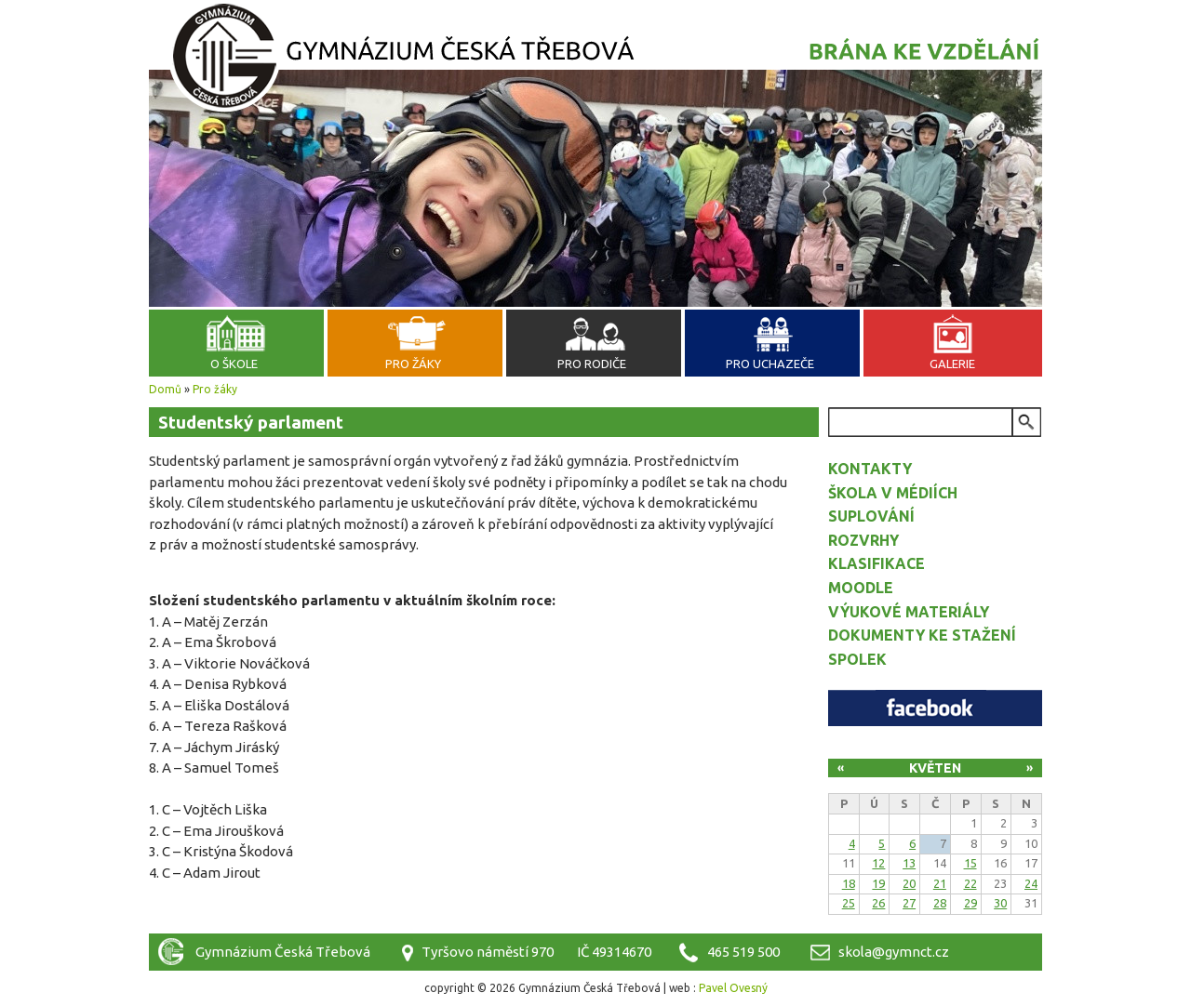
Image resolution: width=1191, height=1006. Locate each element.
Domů (165, 389)
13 (909, 862)
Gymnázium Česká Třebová (595, 60)
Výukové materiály (908, 611)
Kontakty (870, 468)
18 (848, 883)
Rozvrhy (863, 540)
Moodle (860, 587)
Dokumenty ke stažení (922, 635)
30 (1000, 902)
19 (878, 883)
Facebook (935, 708)
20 (909, 883)
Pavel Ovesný (733, 988)
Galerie (952, 363)
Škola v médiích (892, 492)
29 (970, 902)
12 (878, 862)
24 (1030, 883)
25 (848, 902)
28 (939, 902)
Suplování (871, 516)
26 (878, 902)
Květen (935, 768)
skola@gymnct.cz (893, 952)
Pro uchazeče (770, 363)
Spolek (857, 659)
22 (970, 883)
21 (939, 883)
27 (909, 902)
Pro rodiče (591, 363)
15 (970, 862)
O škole (234, 363)
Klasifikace (876, 563)
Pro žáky (413, 363)
